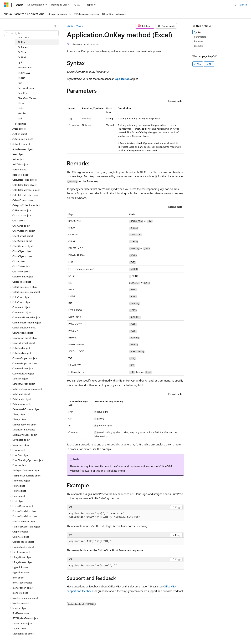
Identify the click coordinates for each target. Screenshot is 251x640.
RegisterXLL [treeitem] (24, 72)
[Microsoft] (6, 4)
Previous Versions (31, 629)
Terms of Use (126, 629)
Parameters (200, 36)
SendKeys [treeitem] (23, 93)
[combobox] (31, 33)
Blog (47, 629)
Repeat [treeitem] (21, 77)
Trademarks (143, 629)
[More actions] (181, 26)
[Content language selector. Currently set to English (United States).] (20, 621)
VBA (78, 25)
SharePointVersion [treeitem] (27, 98)
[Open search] (234, 5)
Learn (70, 25)
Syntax (197, 32)
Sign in (243, 4)
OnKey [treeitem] (21, 42)
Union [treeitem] (21, 108)
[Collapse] (54, 26)
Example (198, 45)
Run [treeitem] (20, 82)
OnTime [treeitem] (22, 52)
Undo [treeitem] (21, 103)
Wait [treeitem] (20, 118)
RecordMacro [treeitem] (25, 67)
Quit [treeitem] (20, 62)
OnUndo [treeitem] (22, 57)
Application (122, 78)
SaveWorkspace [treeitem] (26, 88)
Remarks (198, 41)
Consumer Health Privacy (99, 629)
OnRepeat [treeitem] (23, 47)
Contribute (61, 629)
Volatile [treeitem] (21, 113)
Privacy (75, 629)
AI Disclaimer (11, 629)
